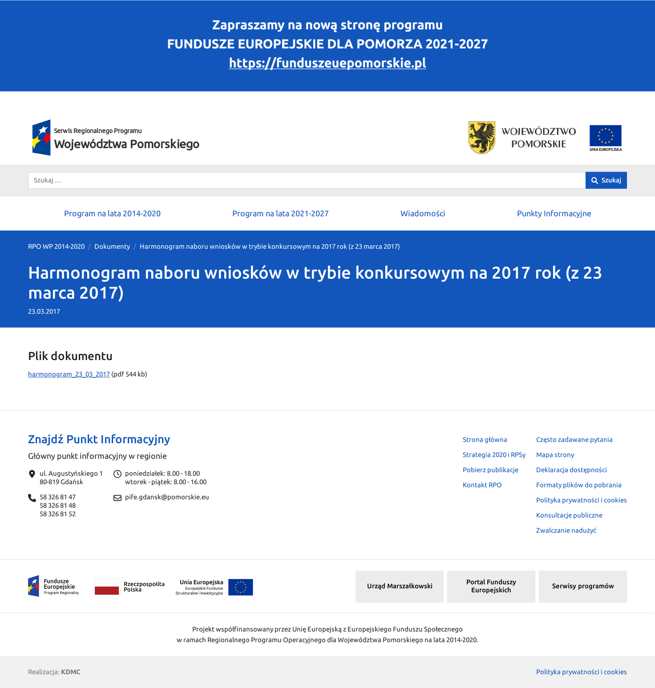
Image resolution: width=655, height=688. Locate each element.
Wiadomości (422, 213)
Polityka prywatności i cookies (581, 500)
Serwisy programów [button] (583, 586)
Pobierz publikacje (490, 470)
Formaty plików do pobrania (579, 485)
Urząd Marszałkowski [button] (400, 586)
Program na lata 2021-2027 (280, 213)
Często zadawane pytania (574, 439)
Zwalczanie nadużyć (566, 530)
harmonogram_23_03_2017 (69, 374)
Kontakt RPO (482, 485)
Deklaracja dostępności (571, 470)
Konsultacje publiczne (569, 515)
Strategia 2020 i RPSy (494, 454)
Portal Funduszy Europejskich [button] (491, 586)
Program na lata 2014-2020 (112, 213)
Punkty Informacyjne (554, 213)
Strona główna (485, 439)
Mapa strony (555, 454)
